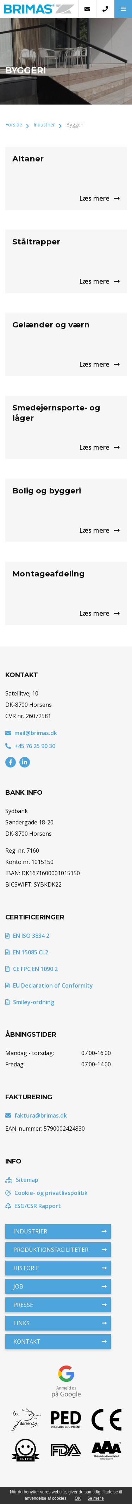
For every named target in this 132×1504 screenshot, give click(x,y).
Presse (60, 1305)
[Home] (39, 9)
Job (60, 1286)
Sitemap (21, 1180)
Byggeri (74, 124)
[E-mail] (87, 9)
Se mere (96, 1498)
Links (60, 1323)
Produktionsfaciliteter (60, 1250)
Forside (13, 124)
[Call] (105, 9)
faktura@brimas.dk (36, 1115)
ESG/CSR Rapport (33, 1206)
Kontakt (60, 1341)
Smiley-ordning (29, 1002)
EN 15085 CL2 (26, 952)
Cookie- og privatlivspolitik (46, 1193)
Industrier (44, 124)
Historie (60, 1268)
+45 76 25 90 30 (30, 746)
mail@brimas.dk (31, 733)
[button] (123, 9)
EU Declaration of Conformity (49, 985)
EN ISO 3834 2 (27, 936)
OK (78, 1498)
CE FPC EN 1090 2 (31, 969)
